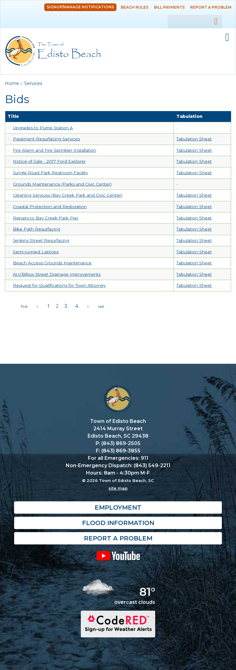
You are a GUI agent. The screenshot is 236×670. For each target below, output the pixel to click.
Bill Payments (169, 7)
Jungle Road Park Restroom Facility (50, 172)
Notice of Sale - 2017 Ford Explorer (49, 161)
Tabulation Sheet (194, 138)
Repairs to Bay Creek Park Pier (45, 217)
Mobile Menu (227, 37)
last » (101, 307)
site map (118, 488)
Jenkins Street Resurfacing (41, 240)
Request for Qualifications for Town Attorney (59, 285)
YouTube (118, 555)
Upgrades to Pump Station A (43, 127)
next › (88, 307)
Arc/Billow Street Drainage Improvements (56, 274)
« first (24, 307)
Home (12, 83)
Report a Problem (210, 7)
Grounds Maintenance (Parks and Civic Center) (62, 184)
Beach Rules (134, 7)
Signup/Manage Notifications (80, 7)
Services (33, 83)
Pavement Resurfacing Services (46, 138)
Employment (118, 507)
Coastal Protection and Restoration (50, 206)
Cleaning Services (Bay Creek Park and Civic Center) (67, 195)
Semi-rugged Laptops (36, 251)
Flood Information (118, 523)
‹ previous (37, 307)
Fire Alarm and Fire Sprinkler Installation (54, 150)
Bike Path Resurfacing (36, 229)
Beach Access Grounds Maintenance (52, 262)
